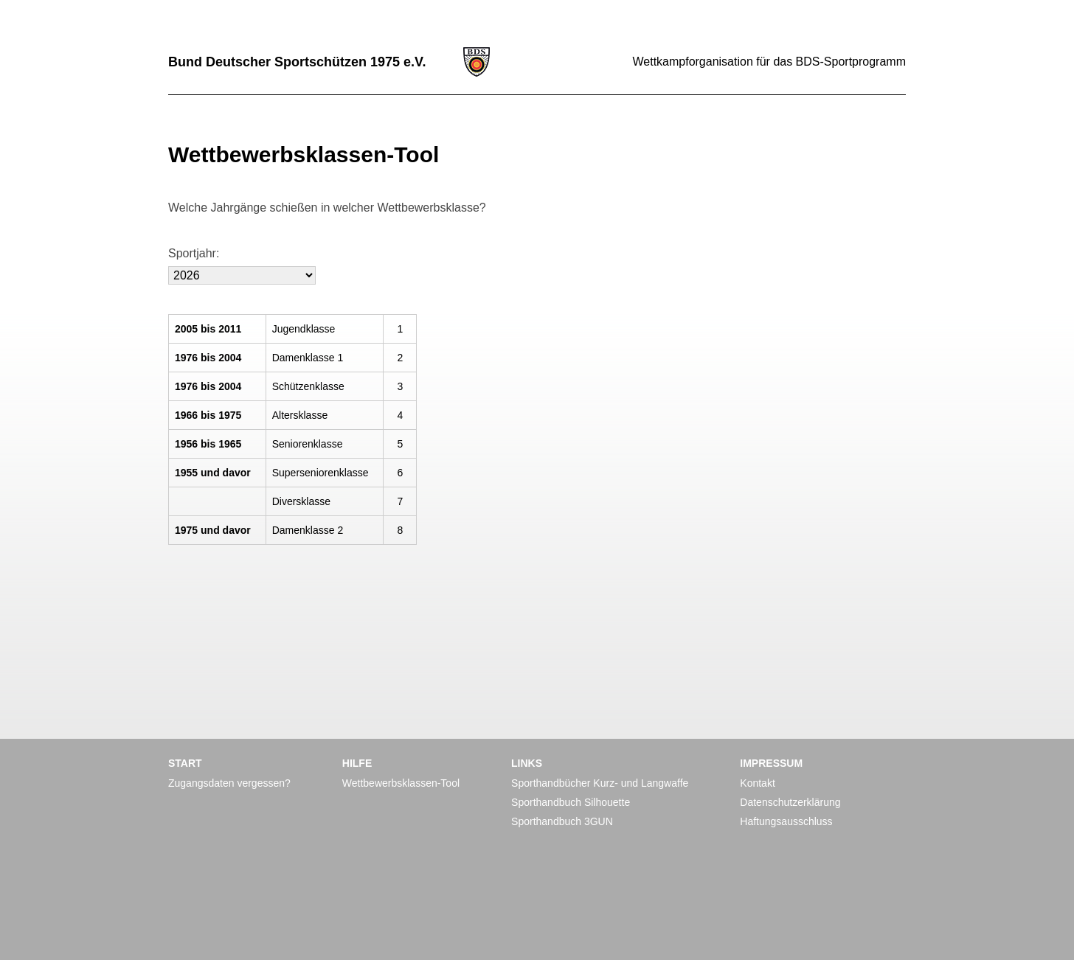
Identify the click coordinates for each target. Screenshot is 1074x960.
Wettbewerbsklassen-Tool (401, 783)
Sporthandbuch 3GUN (562, 821)
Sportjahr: (193, 253)
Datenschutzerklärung (790, 802)
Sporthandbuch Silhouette (570, 802)
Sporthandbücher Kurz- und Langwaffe (599, 783)
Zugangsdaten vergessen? (229, 783)
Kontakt (757, 783)
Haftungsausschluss (786, 821)
